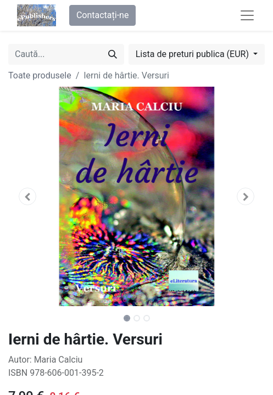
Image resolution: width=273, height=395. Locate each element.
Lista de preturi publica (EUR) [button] (193, 54)
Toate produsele (39, 75)
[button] (27, 196)
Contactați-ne (102, 15)
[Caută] (112, 54)
